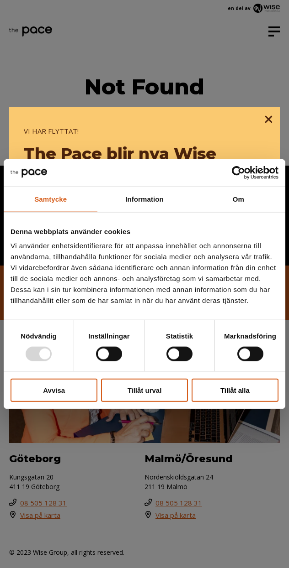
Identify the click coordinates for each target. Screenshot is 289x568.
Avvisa (54, 390)
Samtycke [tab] (50, 199)
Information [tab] (144, 199)
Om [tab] (238, 199)
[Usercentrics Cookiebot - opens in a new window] (238, 172)
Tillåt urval (145, 390)
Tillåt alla (235, 390)
